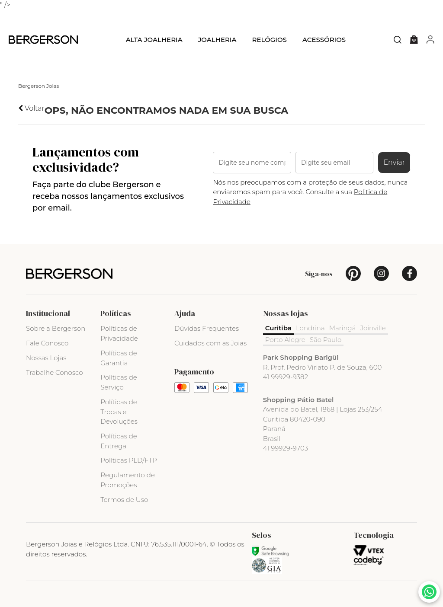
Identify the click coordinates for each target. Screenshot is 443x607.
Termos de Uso (124, 499)
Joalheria (217, 39)
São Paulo (326, 339)
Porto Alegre (285, 339)
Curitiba (278, 328)
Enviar (394, 162)
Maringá (342, 328)
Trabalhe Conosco (54, 372)
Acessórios (324, 39)
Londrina (310, 328)
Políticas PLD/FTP (128, 460)
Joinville (373, 328)
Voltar (31, 108)
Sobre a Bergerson (55, 328)
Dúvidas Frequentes (206, 328)
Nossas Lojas (46, 358)
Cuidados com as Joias (210, 343)
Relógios (269, 39)
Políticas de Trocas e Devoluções (119, 412)
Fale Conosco (47, 343)
